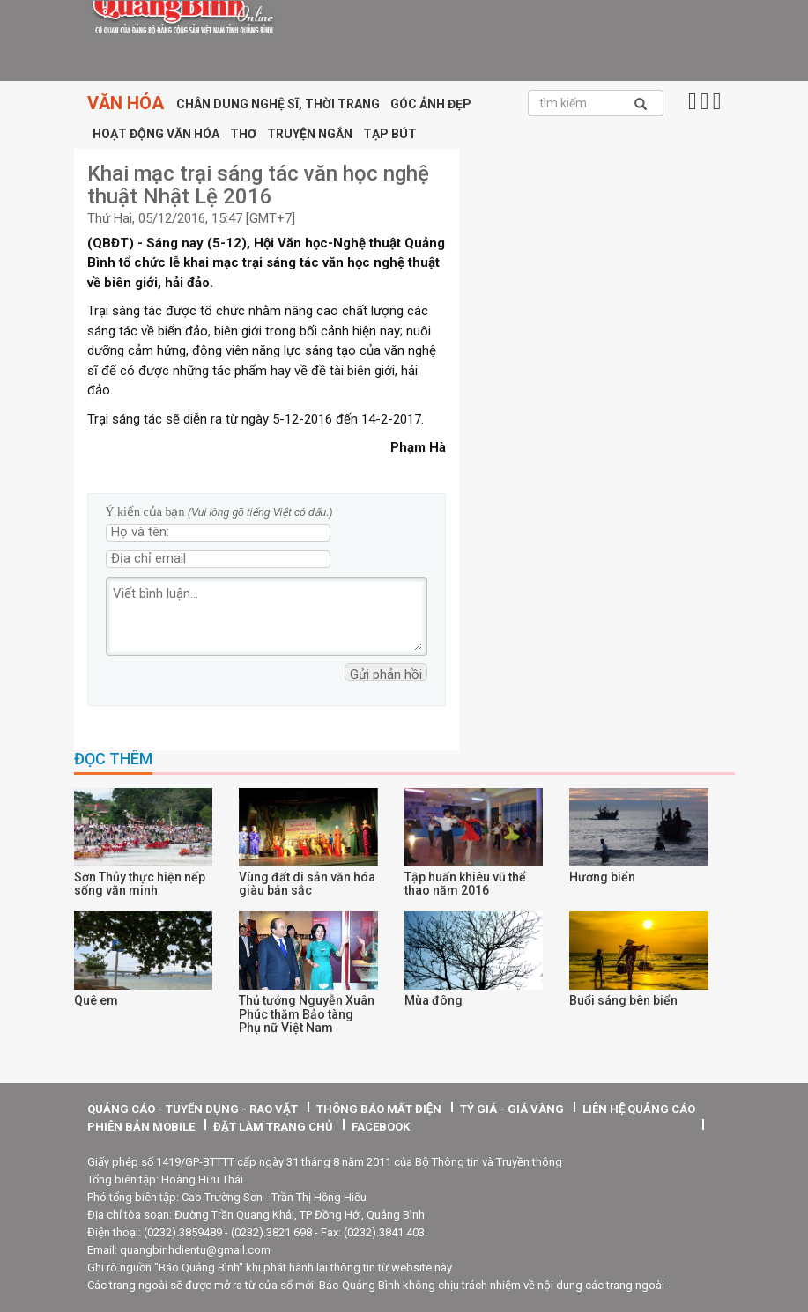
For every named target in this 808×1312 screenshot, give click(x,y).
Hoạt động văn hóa (156, 134)
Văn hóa (125, 103)
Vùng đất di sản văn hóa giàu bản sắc (307, 883)
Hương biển (602, 877)
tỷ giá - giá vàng (512, 1109)
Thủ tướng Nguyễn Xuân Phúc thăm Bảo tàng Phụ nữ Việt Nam (306, 1014)
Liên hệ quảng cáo (638, 1109)
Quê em (96, 1000)
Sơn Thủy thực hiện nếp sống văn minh (139, 883)
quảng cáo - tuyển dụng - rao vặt (192, 1109)
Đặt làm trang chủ (273, 1126)
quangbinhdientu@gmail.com (195, 1250)
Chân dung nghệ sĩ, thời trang (278, 104)
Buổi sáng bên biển (623, 1000)
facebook (381, 1126)
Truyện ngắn (309, 134)
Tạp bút (390, 134)
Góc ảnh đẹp (430, 104)
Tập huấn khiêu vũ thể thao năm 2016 (465, 883)
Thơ (243, 134)
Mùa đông (433, 1000)
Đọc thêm (113, 759)
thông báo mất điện (378, 1109)
